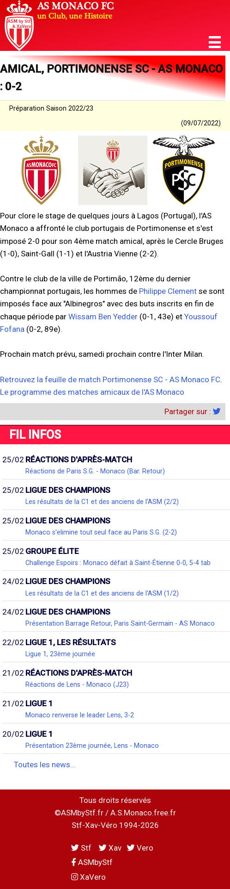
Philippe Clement (168, 291)
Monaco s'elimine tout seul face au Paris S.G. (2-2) (101, 532)
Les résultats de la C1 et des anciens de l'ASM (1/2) (102, 593)
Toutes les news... (45, 764)
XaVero (88, 877)
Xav (110, 847)
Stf (82, 847)
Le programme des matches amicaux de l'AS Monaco (92, 392)
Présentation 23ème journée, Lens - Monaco (92, 745)
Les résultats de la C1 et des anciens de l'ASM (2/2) (102, 501)
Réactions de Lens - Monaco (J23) (77, 684)
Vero (140, 847)
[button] (215, 42)
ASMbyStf (92, 862)
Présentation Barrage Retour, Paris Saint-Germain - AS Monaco (120, 623)
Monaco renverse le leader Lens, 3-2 (79, 715)
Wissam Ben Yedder (103, 316)
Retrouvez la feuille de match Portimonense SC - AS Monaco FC (110, 379)
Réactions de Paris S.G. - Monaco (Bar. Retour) (95, 471)
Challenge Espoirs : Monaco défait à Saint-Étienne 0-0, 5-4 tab (118, 562)
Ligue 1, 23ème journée (60, 654)
